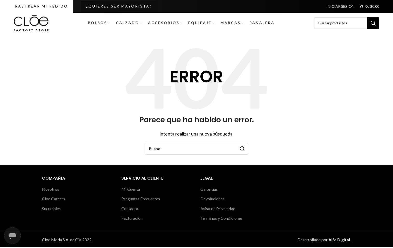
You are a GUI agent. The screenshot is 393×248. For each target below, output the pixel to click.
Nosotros (50, 189)
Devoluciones (212, 199)
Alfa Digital (339, 240)
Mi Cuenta (130, 189)
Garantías (209, 189)
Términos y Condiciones (221, 219)
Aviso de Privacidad (217, 209)
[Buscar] (346, 24)
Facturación (132, 219)
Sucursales (51, 209)
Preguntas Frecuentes (140, 199)
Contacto (129, 209)
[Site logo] (31, 22)
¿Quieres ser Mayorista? (119, 6)
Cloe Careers (53, 199)
